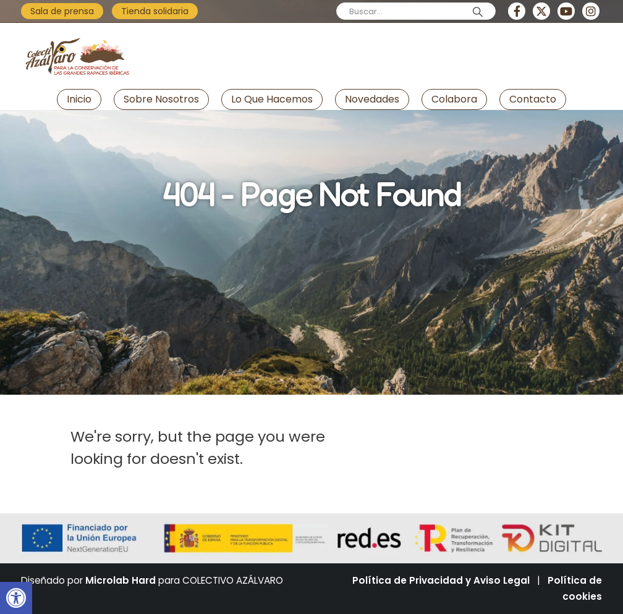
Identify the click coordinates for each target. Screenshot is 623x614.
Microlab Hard (120, 580)
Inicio (79, 99)
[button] (16, 598)
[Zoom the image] (76, 33)
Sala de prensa (62, 11)
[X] (541, 11)
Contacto (532, 99)
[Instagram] (591, 11)
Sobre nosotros (161, 99)
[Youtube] (566, 11)
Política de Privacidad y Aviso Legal (441, 580)
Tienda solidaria (155, 11)
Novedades (372, 99)
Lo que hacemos (272, 99)
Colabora (454, 99)
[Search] (477, 11)
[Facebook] (516, 11)
